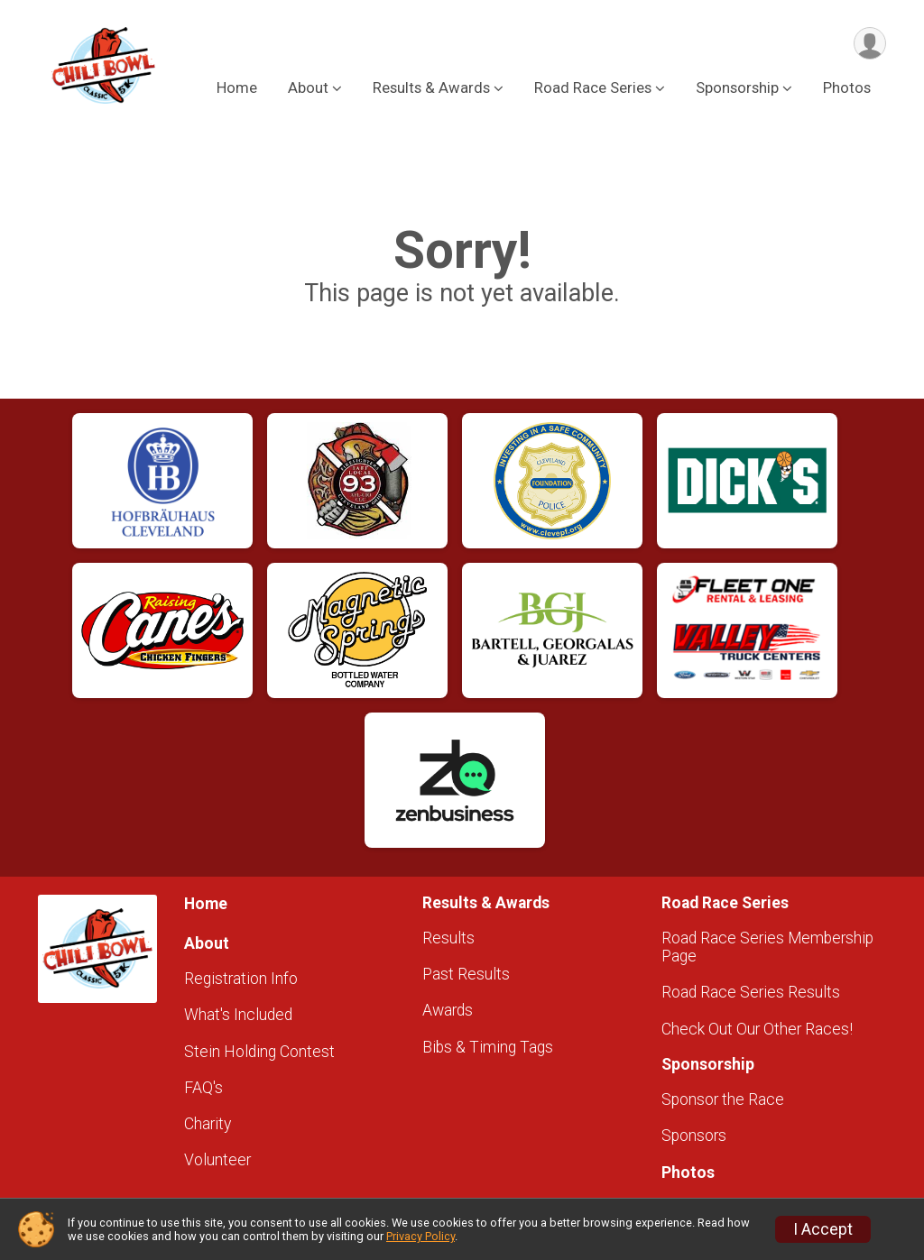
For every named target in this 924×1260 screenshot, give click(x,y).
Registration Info (241, 979)
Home (237, 88)
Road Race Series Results (750, 992)
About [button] (308, 88)
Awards (447, 1010)
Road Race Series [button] (592, 88)
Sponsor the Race (722, 1099)
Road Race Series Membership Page (767, 947)
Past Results (466, 974)
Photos (847, 88)
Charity (207, 1124)
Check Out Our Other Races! (757, 1029)
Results (448, 938)
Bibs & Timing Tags (487, 1047)
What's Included (238, 1015)
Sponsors (693, 1136)
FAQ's (203, 1088)
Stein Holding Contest (259, 1052)
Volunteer (217, 1160)
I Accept (823, 1229)
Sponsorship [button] (737, 88)
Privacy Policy (420, 1236)
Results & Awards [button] (431, 88)
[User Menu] (869, 43)
